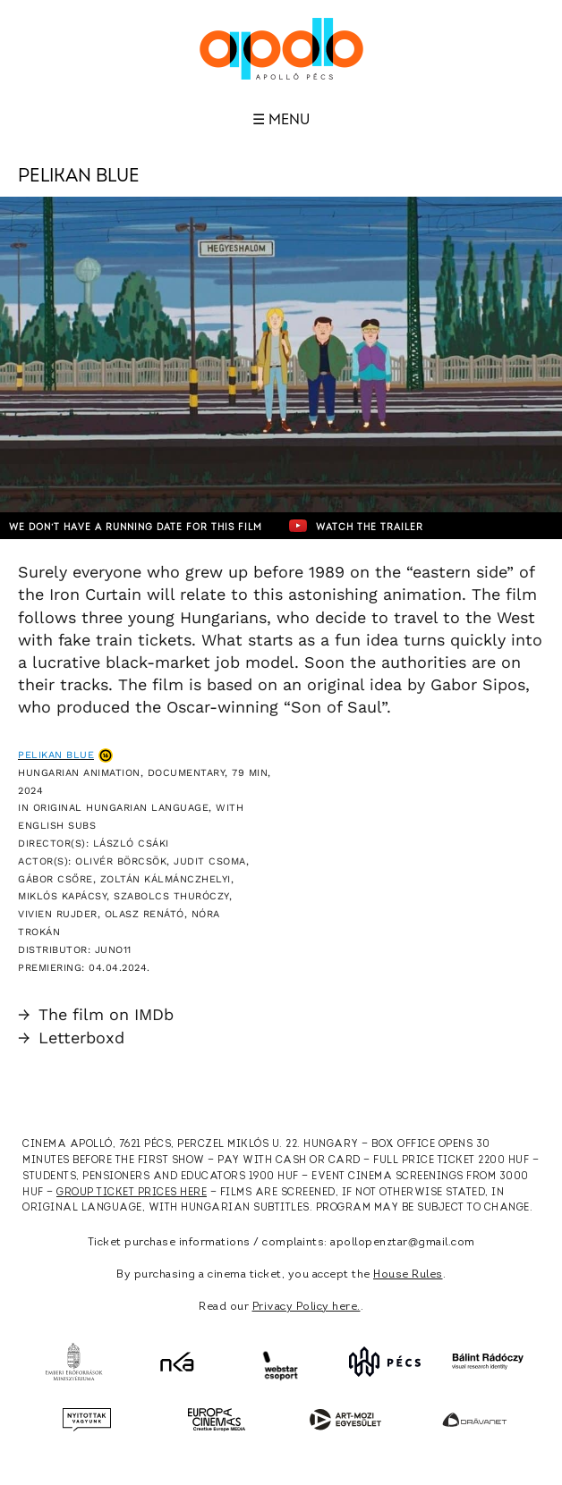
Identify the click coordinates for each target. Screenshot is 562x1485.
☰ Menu (281, 120)
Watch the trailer (356, 526)
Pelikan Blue (56, 755)
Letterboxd (71, 1037)
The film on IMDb (96, 1014)
